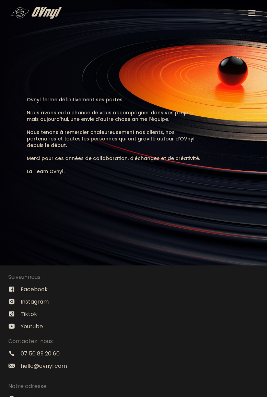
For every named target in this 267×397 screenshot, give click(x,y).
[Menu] (252, 13)
